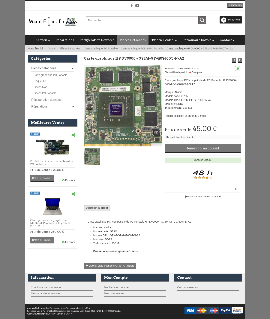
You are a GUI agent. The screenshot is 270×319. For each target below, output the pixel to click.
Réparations (65, 40)
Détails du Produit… (42, 178)
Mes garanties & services (45, 293)
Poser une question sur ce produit (204, 196)
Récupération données (46, 99)
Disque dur (40, 81)
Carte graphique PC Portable (101, 48)
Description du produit (97, 208)
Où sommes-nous (187, 287)
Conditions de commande (46, 287)
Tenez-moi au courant (203, 148)
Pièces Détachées (133, 40)
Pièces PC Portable (45, 93)
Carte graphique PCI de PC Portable (142, 48)
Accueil (41, 40)
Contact (226, 40)
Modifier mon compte (116, 287)
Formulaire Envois (197, 40)
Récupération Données (97, 40)
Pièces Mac (40, 87)
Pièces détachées (43, 68)
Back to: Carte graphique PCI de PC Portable (110, 265)
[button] (235, 5)
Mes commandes (114, 293)
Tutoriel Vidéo (162, 40)
